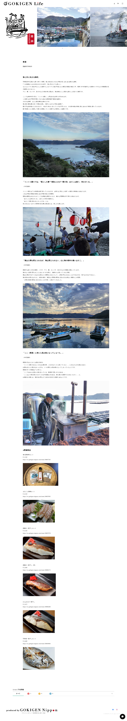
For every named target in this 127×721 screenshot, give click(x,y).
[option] (63, 27)
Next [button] (124, 27)
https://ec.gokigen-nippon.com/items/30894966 (37, 643)
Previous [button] (3, 27)
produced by (31, 710)
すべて (18, 693)
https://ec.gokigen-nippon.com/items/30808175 (37, 570)
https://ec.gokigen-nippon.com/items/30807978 (37, 533)
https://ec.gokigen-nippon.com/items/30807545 (37, 459)
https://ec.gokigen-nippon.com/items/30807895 (37, 496)
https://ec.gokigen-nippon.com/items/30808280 (37, 606)
